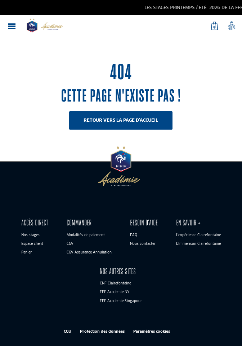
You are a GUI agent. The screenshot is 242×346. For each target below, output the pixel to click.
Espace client (32, 243)
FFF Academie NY (114, 291)
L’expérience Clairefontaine (198, 235)
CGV (70, 243)
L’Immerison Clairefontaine (198, 243)
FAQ (133, 235)
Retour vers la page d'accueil (121, 120)
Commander (79, 223)
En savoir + (188, 223)
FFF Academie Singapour (121, 300)
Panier (26, 252)
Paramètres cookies (151, 331)
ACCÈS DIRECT (34, 223)
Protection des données (102, 331)
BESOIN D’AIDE (144, 223)
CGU (67, 331)
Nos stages (30, 235)
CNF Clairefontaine (115, 283)
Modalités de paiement (86, 235)
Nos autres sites (118, 271)
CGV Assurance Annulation (89, 252)
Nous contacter (143, 243)
